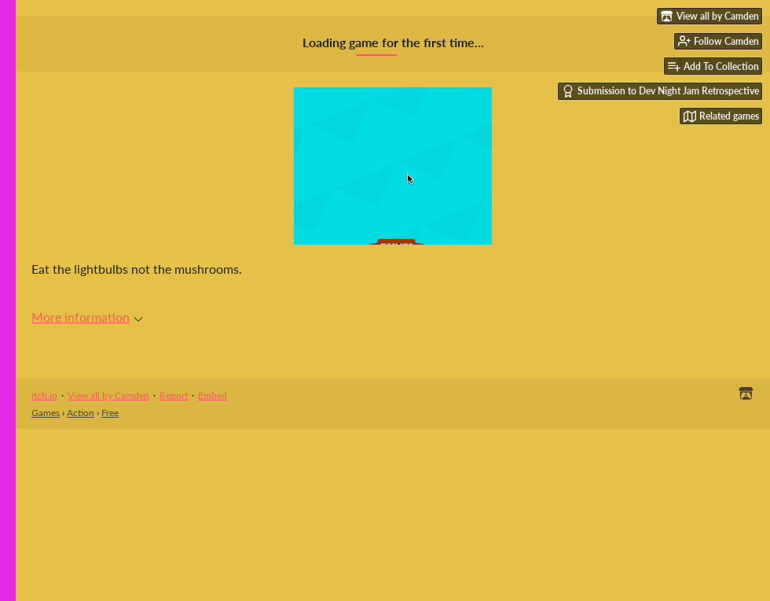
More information (87, 316)
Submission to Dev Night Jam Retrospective (660, 91)
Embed (212, 395)
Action (80, 412)
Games (45, 412)
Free (110, 412)
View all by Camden (108, 395)
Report (174, 395)
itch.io (44, 395)
